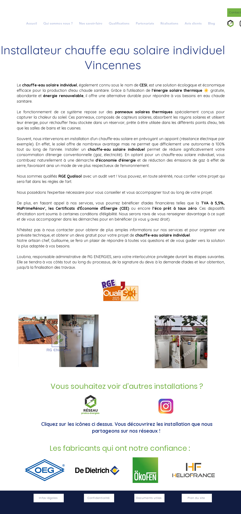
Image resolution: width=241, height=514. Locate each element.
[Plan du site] (197, 498)
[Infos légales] (49, 498)
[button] (91, 23)
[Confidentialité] (99, 498)
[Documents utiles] (149, 498)
